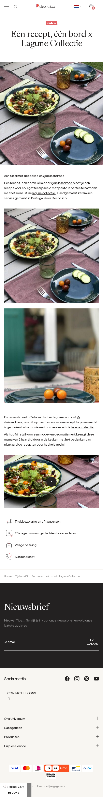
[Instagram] (77, 680)
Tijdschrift (21, 576)
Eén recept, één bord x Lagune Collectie (56, 576)
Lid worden (92, 642)
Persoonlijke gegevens (51, 786)
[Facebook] (67, 680)
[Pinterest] (87, 680)
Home (8, 576)
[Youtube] (96, 680)
